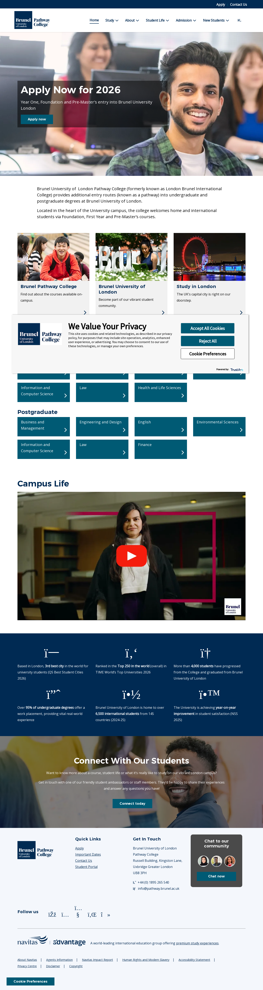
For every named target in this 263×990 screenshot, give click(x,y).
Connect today (132, 804)
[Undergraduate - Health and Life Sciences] (161, 392)
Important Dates (88, 854)
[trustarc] (236, 369)
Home (94, 20)
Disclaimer (53, 966)
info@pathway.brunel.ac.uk (156, 888)
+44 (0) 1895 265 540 (151, 882)
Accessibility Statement (194, 960)
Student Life (155, 20)
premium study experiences (197, 943)
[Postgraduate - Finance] (161, 449)
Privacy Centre (27, 966)
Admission (184, 20)
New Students (214, 20)
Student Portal (86, 866)
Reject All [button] (208, 341)
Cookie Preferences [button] (207, 353)
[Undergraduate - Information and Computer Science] (43, 392)
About (130, 20)
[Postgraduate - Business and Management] (43, 426)
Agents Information (59, 960)
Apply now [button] (37, 119)
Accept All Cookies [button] (207, 328)
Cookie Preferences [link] (30, 981)
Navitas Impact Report (97, 960)
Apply (221, 4)
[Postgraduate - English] (161, 426)
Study (109, 20)
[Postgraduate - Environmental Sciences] (219, 426)
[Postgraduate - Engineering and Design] (102, 426)
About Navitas (27, 960)
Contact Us (238, 4)
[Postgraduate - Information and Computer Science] (43, 449)
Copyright (76, 966)
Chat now (216, 876)
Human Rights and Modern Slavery (145, 960)
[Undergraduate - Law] (102, 392)
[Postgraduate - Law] (102, 449)
